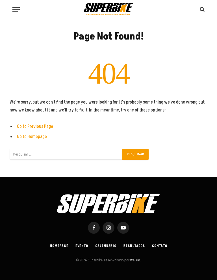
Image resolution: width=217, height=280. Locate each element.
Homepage (59, 245)
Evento (81, 245)
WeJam (134, 260)
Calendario (105, 245)
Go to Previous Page (35, 126)
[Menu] (16, 9)
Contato (159, 245)
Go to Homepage (32, 137)
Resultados (134, 245)
